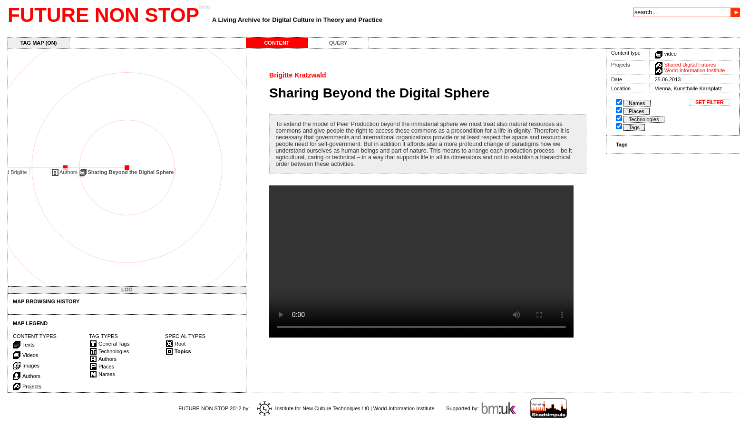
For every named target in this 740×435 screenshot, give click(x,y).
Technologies (644, 119)
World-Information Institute (694, 70)
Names (637, 103)
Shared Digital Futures (690, 65)
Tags (634, 127)
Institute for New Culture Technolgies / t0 (313, 408)
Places (636, 111)
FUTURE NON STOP (103, 15)
